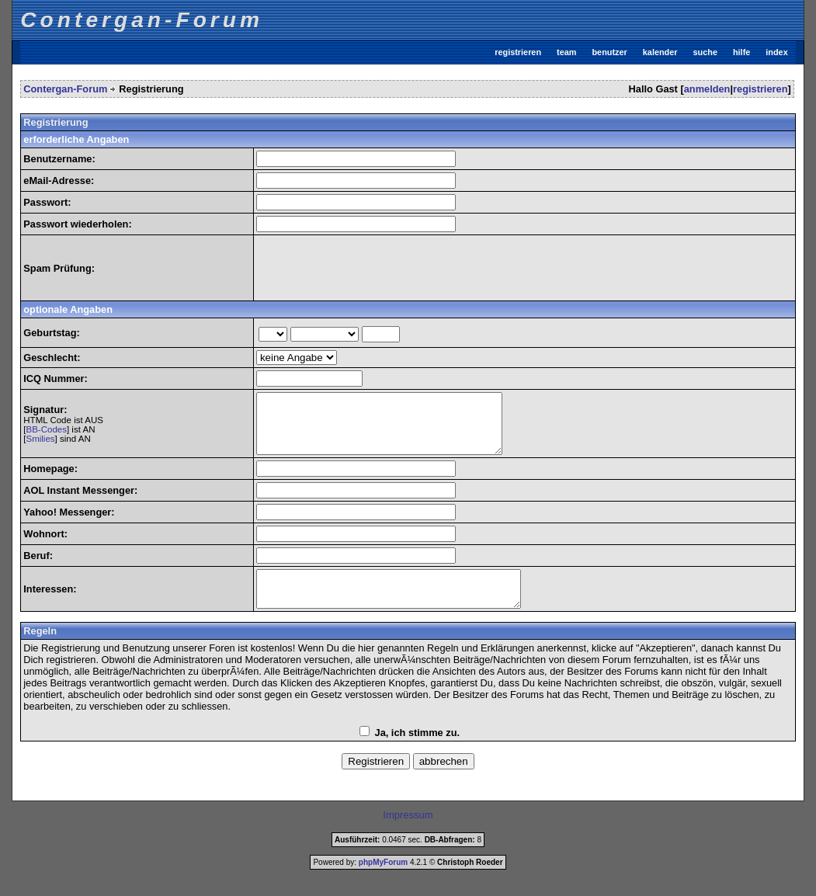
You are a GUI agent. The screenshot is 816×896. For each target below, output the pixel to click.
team (566, 52)
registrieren (518, 52)
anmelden (707, 89)
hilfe (741, 52)
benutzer (609, 52)
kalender (660, 52)
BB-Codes (46, 435)
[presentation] (374, 268)
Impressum (407, 833)
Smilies (40, 445)
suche (705, 52)
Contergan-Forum (65, 89)
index (776, 52)
